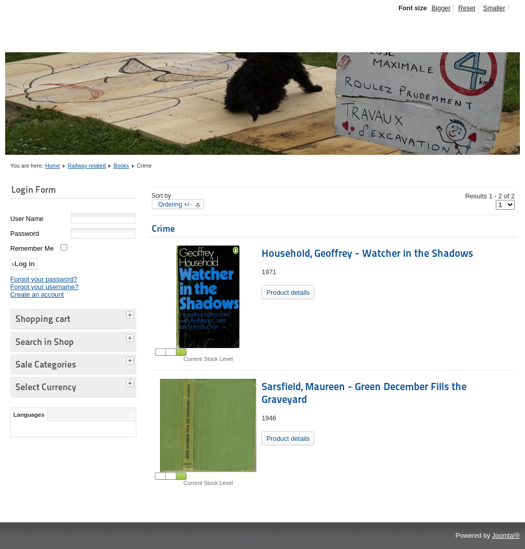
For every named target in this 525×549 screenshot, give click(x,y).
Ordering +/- (174, 204)
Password (24, 233)
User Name (27, 218)
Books (121, 165)
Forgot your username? (44, 287)
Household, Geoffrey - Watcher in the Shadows (367, 253)
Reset (466, 8)
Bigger (441, 8)
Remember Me (32, 248)
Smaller (494, 8)
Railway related (87, 165)
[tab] (131, 314)
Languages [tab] (29, 415)
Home (52, 165)
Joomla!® (506, 535)
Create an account (37, 294)
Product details (288, 292)
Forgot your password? (43, 279)
